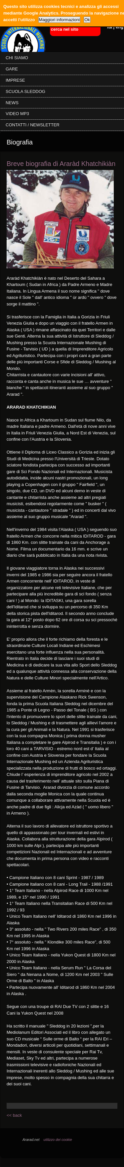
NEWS (12, 102)
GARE (12, 68)
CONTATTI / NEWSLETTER (33, 124)
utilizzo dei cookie (58, 1140)
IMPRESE (15, 80)
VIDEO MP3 (17, 113)
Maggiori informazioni (59, 19)
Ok (87, 19)
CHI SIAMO (17, 57)
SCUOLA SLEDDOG (25, 91)
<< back (14, 1115)
